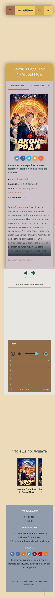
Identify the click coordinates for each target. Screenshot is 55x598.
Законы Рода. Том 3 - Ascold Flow (26, 490)
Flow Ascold (22, 179)
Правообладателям (30, 537)
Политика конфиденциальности (30, 533)
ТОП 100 (30, 516)
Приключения (28, 168)
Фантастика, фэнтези (26, 188)
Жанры (30, 520)
